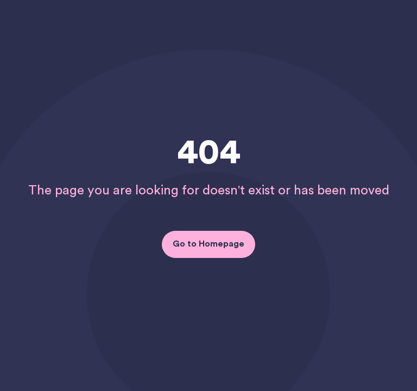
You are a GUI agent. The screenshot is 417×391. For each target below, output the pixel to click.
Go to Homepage (208, 243)
